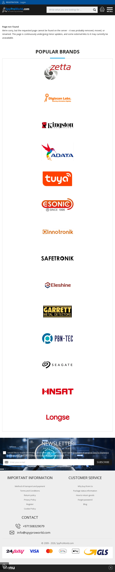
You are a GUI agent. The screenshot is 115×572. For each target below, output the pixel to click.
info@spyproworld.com (33, 532)
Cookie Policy (30, 508)
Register (30, 504)
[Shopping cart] (102, 9)
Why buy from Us (85, 486)
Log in (23, 2)
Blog (85, 504)
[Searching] (72, 10)
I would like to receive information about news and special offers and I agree (58, 454)
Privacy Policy (30, 499)
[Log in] (3, 2)
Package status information (85, 490)
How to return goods (85, 495)
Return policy (30, 495)
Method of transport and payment (30, 486)
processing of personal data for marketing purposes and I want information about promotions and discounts (58, 454)
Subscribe (103, 462)
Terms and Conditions (30, 490)
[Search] (94, 10)
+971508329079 (33, 526)
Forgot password (85, 499)
